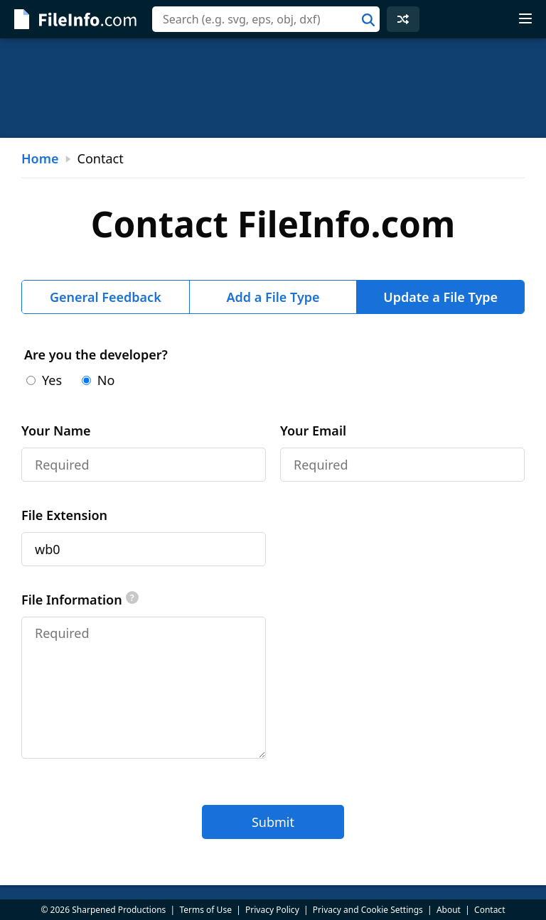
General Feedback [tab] (105, 296)
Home (40, 158)
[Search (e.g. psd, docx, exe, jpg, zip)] (266, 19)
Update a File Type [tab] (440, 296)
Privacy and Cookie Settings (368, 910)
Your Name (56, 430)
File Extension (64, 515)
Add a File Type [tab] (272, 296)
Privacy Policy (272, 910)
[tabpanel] (273, 592)
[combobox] (266, 19)
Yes (44, 380)
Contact (489, 910)
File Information (80, 599)
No (98, 380)
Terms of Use (205, 910)
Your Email (313, 430)
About (449, 910)
